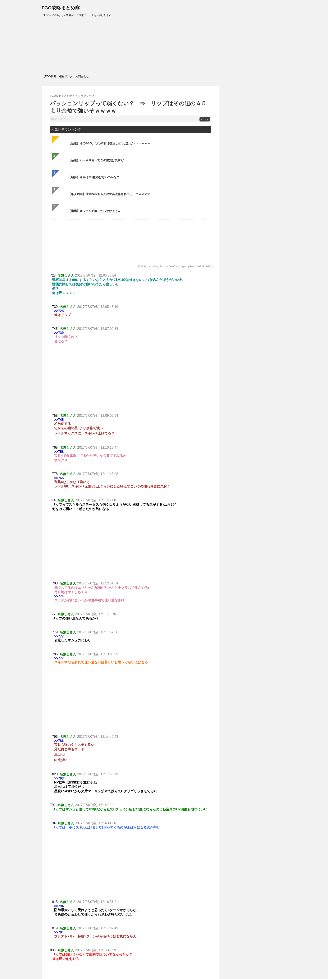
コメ (205, 119)
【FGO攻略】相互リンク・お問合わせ (65, 76)
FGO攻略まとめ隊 (61, 7)
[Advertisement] (130, 382)
